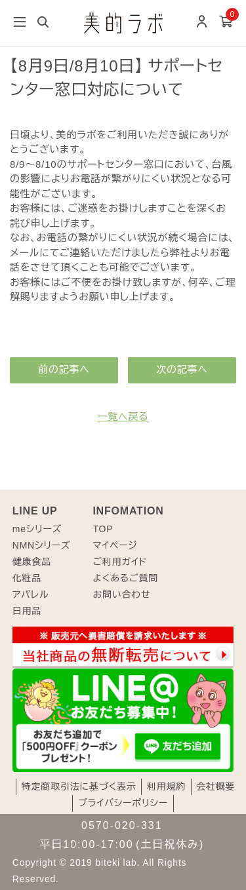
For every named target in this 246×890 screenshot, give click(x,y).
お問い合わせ (121, 594)
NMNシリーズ (41, 545)
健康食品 (31, 561)
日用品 (26, 611)
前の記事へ (64, 369)
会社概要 (215, 786)
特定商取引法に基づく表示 (79, 786)
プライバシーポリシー (123, 803)
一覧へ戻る (122, 416)
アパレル (30, 594)
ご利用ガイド (119, 561)
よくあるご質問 (125, 578)
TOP (102, 529)
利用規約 (166, 786)
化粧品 (26, 578)
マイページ (114, 545)
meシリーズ (37, 529)
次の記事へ (182, 369)
